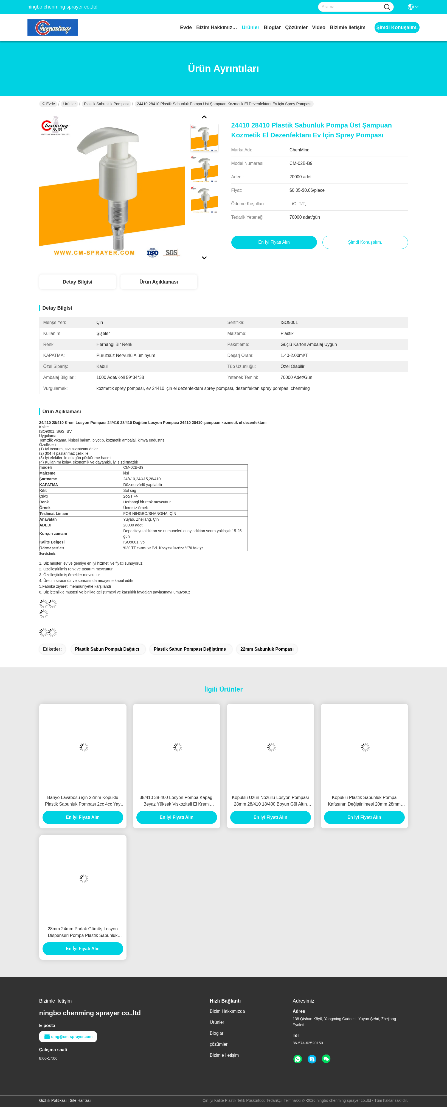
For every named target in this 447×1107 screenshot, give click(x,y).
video (318, 27)
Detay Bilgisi (77, 282)
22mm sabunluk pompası (267, 649)
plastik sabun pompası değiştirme (190, 649)
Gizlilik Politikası (53, 1100)
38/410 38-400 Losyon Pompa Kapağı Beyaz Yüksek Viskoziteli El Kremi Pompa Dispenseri (177, 801)
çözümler (296, 27)
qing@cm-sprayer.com (68, 1037)
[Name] (387, 7)
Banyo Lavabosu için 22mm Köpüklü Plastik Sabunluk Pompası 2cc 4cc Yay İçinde (82, 801)
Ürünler (250, 27)
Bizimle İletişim (348, 27)
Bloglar (272, 27)
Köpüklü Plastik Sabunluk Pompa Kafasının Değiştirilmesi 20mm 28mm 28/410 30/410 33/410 (364, 801)
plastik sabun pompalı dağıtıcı (107, 649)
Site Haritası (80, 1100)
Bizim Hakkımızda (216, 27)
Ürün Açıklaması (158, 282)
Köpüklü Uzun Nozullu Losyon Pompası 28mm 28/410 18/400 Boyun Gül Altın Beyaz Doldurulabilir (270, 801)
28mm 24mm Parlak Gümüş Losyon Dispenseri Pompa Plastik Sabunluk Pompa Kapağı (83, 932)
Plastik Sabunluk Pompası (106, 104)
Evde (186, 27)
